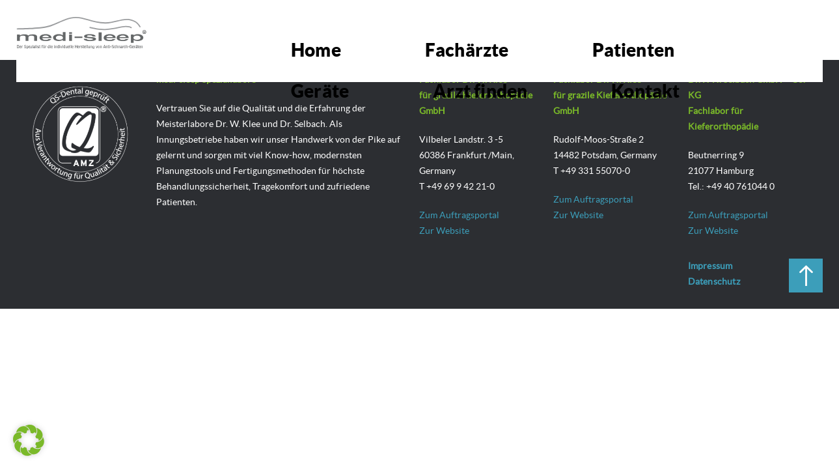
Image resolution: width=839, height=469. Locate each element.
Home (365, 29)
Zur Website (444, 230)
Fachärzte (441, 29)
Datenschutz (714, 281)
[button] (28, 440)
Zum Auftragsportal (459, 215)
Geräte (604, 29)
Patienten (526, 29)
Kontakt (770, 29)
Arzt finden (685, 29)
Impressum (710, 266)
